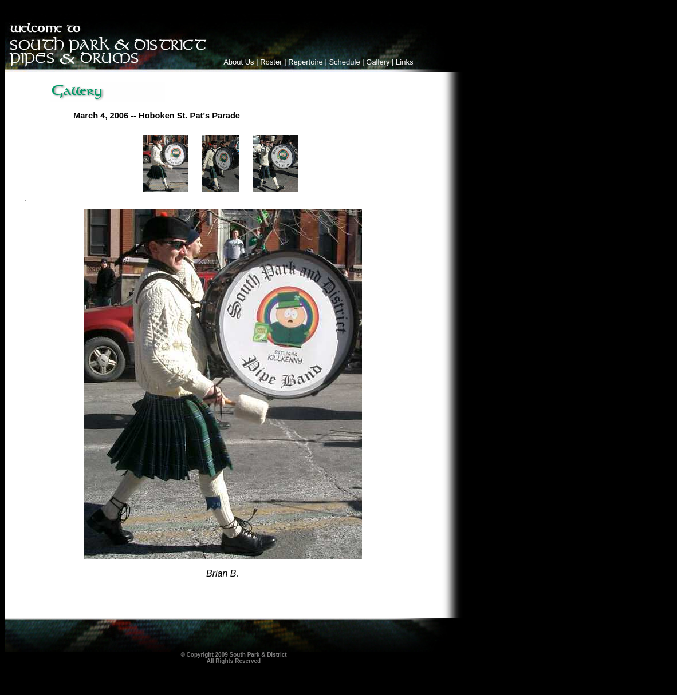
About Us (238, 62)
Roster (271, 62)
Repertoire (305, 62)
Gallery (377, 62)
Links (404, 62)
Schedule (344, 62)
